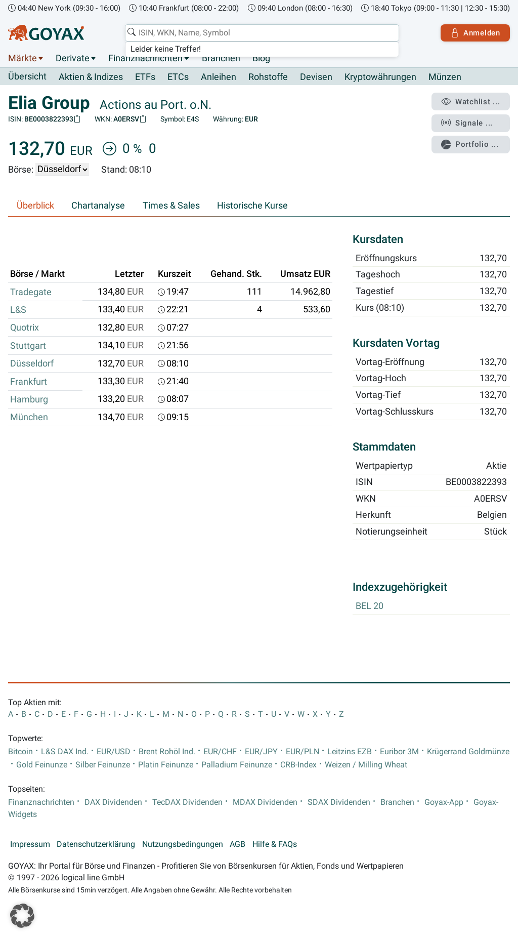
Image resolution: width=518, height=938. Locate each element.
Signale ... (467, 123)
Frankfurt (28, 382)
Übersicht (27, 76)
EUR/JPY (261, 751)
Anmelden (475, 32)
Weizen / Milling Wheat (366, 765)
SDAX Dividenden (339, 802)
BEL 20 (369, 606)
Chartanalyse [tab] (98, 205)
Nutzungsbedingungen (182, 844)
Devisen (316, 77)
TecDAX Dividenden (187, 802)
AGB (237, 844)
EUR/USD (114, 751)
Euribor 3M (399, 751)
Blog (261, 58)
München (29, 417)
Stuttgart (28, 346)
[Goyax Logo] (46, 33)
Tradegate (31, 292)
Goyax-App (443, 802)
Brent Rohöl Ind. (167, 751)
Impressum (30, 844)
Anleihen (218, 77)
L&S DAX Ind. (65, 751)
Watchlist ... (470, 102)
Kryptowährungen (380, 77)
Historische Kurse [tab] (252, 205)
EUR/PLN (302, 751)
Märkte (22, 58)
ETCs (178, 77)
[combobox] (262, 33)
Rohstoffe (268, 77)
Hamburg (29, 399)
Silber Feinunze (102, 765)
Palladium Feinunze (236, 765)
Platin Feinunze (165, 765)
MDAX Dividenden (265, 802)
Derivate (73, 58)
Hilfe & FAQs (274, 844)
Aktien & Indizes (91, 77)
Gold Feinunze (41, 765)
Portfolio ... (469, 144)
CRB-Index (298, 765)
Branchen (221, 58)
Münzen (444, 77)
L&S (18, 310)
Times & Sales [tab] (171, 205)
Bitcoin (20, 751)
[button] (22, 915)
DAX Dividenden (113, 802)
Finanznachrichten (145, 58)
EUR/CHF (220, 751)
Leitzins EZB (349, 751)
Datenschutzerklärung (96, 844)
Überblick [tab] (35, 205)
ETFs (145, 77)
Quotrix (24, 327)
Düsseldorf (32, 363)
